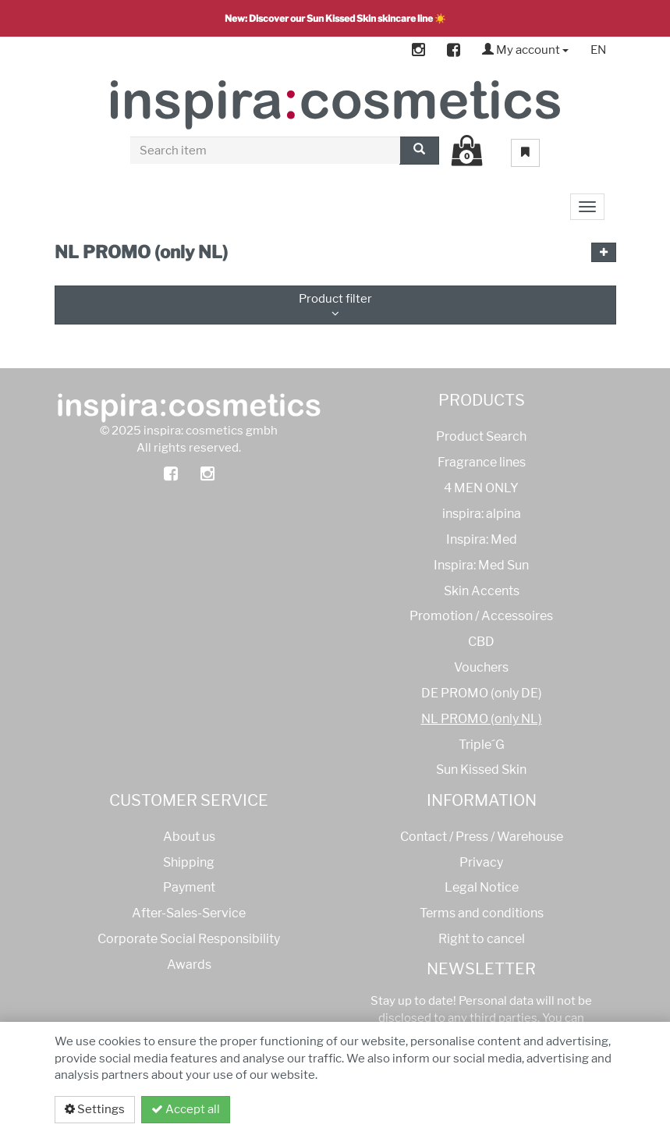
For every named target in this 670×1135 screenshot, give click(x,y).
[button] (603, 252)
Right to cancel (481, 938)
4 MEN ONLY (481, 488)
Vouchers (481, 667)
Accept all (185, 1109)
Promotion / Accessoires (481, 615)
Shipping (188, 862)
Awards (189, 964)
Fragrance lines (482, 462)
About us (189, 836)
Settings (95, 1109)
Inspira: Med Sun (481, 565)
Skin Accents (481, 590)
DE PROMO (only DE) (481, 693)
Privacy (481, 862)
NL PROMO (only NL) (481, 718)
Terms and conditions (482, 913)
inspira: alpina (481, 513)
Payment (189, 887)
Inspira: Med (481, 539)
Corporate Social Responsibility (188, 938)
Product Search (481, 436)
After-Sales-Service (189, 913)
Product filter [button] (335, 305)
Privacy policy (556, 1109)
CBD (481, 641)
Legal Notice (482, 887)
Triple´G (482, 744)
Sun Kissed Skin (481, 769)
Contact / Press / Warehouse (481, 836)
